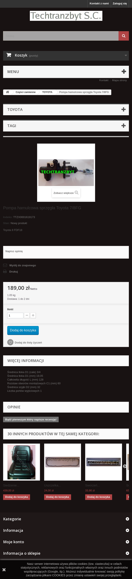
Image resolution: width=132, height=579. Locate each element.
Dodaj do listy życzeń (28, 342)
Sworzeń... (92, 485)
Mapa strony (119, 80)
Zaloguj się (120, 3)
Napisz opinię (14, 251)
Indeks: (8, 217)
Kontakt (103, 80)
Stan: (6, 223)
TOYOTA (47, 92)
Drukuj (13, 271)
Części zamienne (26, 92)
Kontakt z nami (99, 3)
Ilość (10, 309)
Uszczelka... (52, 485)
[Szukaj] (124, 36)
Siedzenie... (11, 485)
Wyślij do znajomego (22, 265)
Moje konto (13, 541)
